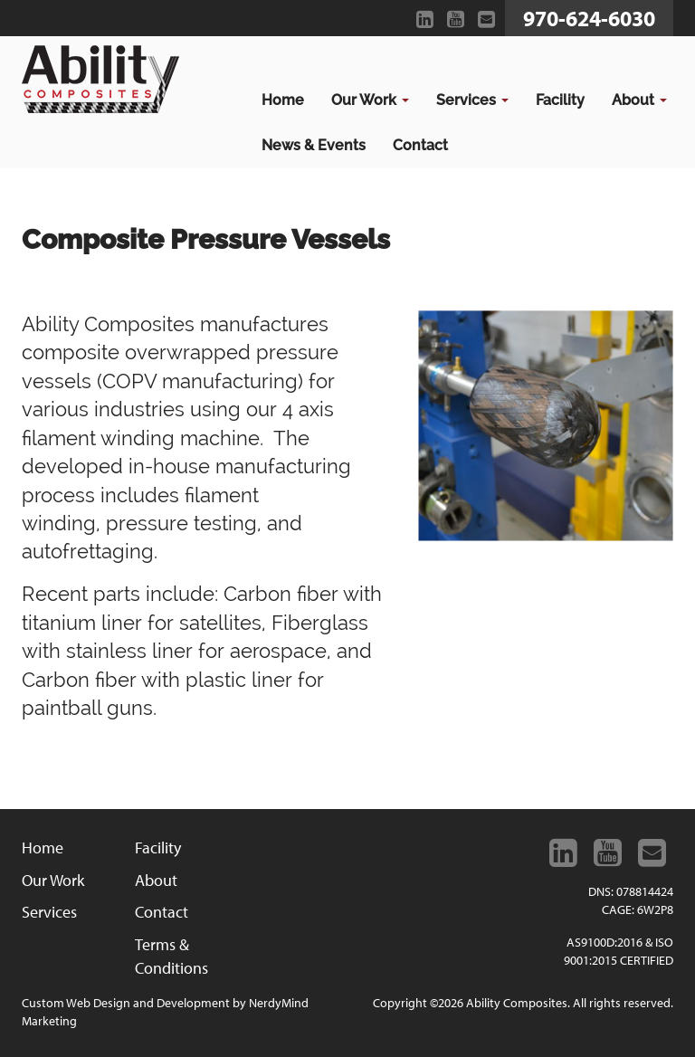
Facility (560, 100)
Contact (420, 145)
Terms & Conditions (171, 956)
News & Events (314, 145)
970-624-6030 (589, 18)
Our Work (370, 100)
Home (283, 100)
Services (472, 100)
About (639, 100)
